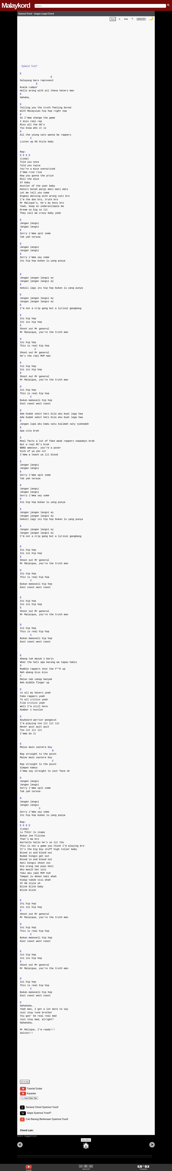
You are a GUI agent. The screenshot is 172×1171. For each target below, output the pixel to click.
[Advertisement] (87, 43)
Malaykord (16, 5)
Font (126, 20)
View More (86, 1145)
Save (113, 20)
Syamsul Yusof (29, 67)
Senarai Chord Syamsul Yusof (42, 1110)
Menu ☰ (141, 19)
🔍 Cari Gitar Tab (29, 1100)
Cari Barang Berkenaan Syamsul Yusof (47, 1122)
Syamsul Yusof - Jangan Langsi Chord (36, 13)
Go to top (24, 1083)
